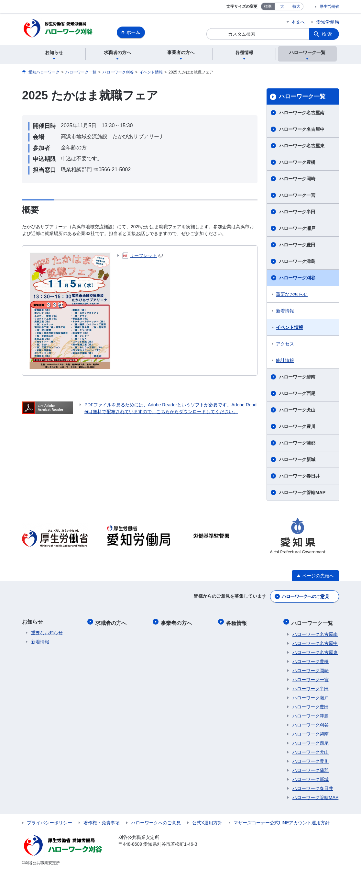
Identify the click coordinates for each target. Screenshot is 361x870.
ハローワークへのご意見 (305, 596)
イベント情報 (289, 328)
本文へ (298, 22)
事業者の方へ (177, 622)
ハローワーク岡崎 (297, 179)
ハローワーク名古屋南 (301, 113)
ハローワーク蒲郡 (297, 443)
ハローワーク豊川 (297, 427)
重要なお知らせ (292, 295)
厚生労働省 (329, 6)
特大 (296, 6)
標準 (268, 6)
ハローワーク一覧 (302, 97)
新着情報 (285, 311)
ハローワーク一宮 (297, 196)
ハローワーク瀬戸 (297, 229)
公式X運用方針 (207, 821)
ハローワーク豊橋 (297, 163)
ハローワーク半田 (297, 212)
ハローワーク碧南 (297, 377)
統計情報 (285, 361)
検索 (327, 34)
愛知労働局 (327, 22)
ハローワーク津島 (297, 262)
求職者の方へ (111, 622)
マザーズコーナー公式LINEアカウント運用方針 (282, 821)
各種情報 (237, 622)
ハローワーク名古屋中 (301, 130)
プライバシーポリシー (49, 821)
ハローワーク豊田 (297, 245)
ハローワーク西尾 (297, 394)
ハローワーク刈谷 (297, 278)
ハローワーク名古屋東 (301, 146)
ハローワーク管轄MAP (302, 493)
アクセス (285, 344)
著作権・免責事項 (101, 821)
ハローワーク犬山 (297, 410)
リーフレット (142, 256)
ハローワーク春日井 (299, 477)
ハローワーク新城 (297, 460)
